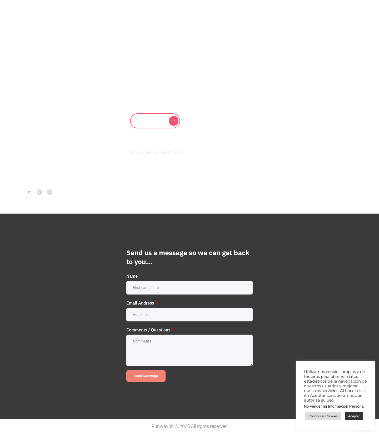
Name (133, 276)
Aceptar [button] (354, 416)
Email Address (141, 303)
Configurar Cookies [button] (323, 416)
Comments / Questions (149, 329)
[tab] (29, 192)
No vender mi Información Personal (334, 406)
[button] (330, 191)
